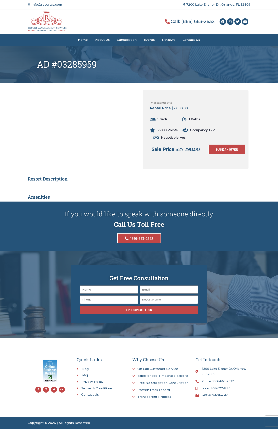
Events (149, 40)
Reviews (168, 40)
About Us (102, 40)
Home (83, 40)
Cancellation (127, 40)
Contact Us (191, 40)
